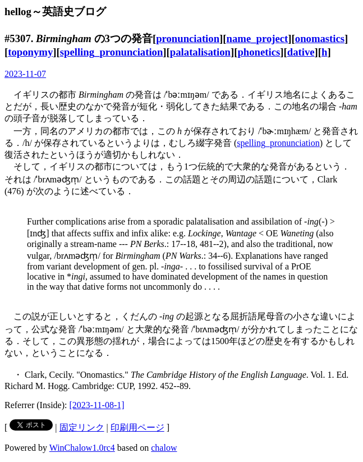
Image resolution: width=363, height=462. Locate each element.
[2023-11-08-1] (97, 405)
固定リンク (81, 427)
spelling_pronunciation (111, 52)
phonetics (258, 52)
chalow (164, 447)
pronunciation (187, 38)
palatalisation (200, 52)
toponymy (30, 52)
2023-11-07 (25, 74)
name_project (257, 38)
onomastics (319, 38)
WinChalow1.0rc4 (82, 447)
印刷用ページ (137, 427)
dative (301, 52)
